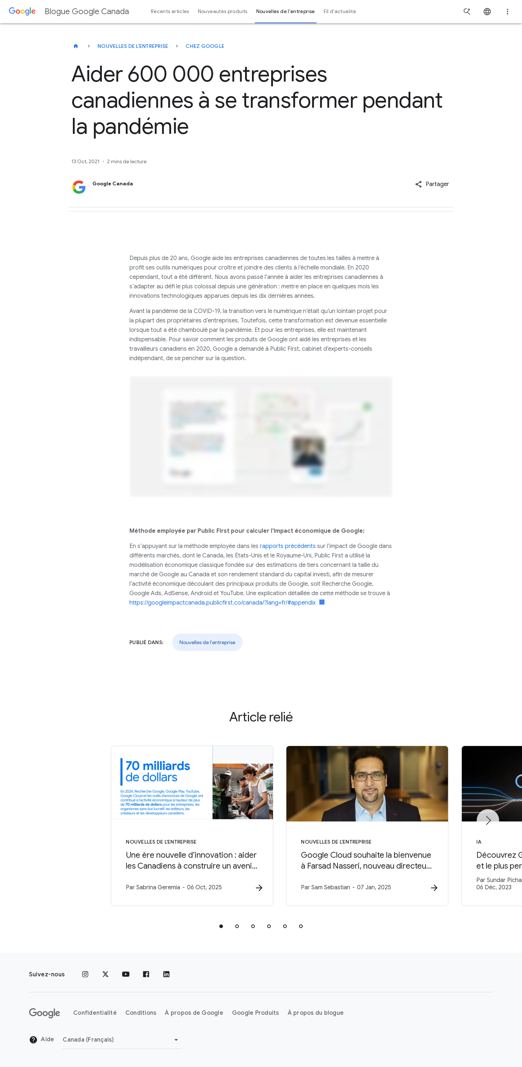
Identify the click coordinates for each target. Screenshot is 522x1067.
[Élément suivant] (488, 820)
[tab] (221, 927)
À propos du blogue (316, 1013)
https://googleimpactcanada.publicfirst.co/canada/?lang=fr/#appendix (226, 602)
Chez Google (205, 46)
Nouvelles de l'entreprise (133, 46)
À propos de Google (194, 1013)
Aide (41, 1039)
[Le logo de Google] (44, 1013)
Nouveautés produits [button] (223, 11)
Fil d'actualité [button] (340, 11)
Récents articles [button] (170, 11)
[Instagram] (85, 974)
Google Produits (255, 1013)
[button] (432, 184)
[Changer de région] (122, 1040)
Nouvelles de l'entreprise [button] (285, 11)
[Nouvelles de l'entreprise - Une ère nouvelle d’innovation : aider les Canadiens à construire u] (166, 826)
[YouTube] (125, 974)
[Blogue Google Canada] (75, 46)
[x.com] (105, 974)
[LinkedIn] (166, 974)
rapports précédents (288, 546)
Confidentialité (95, 1013)
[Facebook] (146, 974)
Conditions (141, 1013)
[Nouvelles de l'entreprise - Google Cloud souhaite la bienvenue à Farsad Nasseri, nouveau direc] (356, 826)
